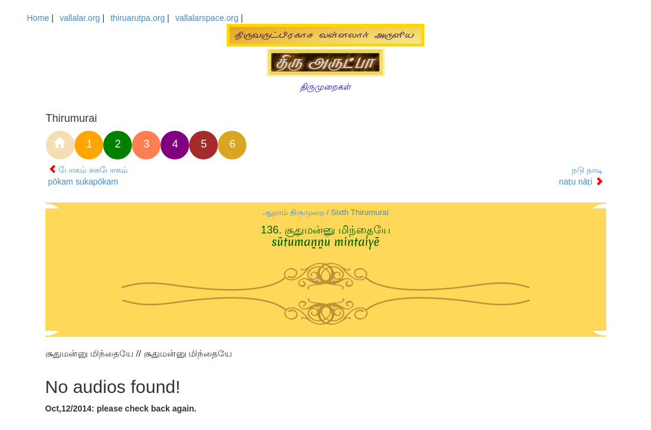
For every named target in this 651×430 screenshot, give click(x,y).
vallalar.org (80, 18)
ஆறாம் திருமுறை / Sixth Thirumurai (325, 212)
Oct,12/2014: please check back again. (121, 408)
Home (38, 18)
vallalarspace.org (207, 18)
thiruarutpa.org (137, 18)
